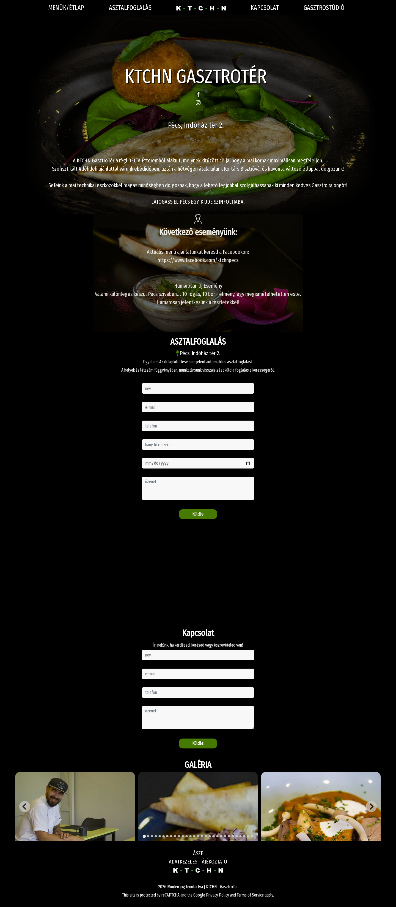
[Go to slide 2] (148, 836)
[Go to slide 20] (217, 836)
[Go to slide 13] (190, 836)
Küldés (198, 514)
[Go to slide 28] (248, 836)
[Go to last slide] (24, 806)
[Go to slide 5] (159, 836)
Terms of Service (250, 895)
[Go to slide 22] (225, 836)
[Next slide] (371, 806)
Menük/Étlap (66, 8)
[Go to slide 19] (213, 836)
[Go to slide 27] (244, 836)
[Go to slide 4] (156, 836)
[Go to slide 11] (183, 836)
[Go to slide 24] (233, 836)
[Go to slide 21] (221, 836)
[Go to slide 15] (198, 836)
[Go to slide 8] (171, 836)
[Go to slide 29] (252, 836)
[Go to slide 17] (206, 836)
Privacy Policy (217, 895)
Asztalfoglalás (130, 8)
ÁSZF (198, 853)
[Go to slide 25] (236, 836)
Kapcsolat (265, 8)
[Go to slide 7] (167, 836)
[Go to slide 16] (202, 836)
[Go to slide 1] (143, 836)
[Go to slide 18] (209, 836)
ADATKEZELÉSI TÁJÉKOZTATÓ (198, 861)
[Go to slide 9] (175, 836)
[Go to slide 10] (179, 836)
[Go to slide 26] (240, 836)
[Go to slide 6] (163, 836)
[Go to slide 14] (194, 836)
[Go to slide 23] (229, 836)
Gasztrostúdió (324, 8)
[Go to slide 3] (152, 836)
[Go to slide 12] (186, 836)
